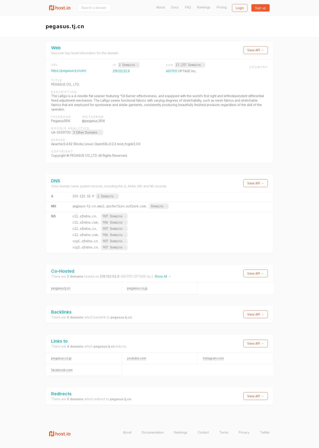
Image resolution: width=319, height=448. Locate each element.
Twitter (265, 432)
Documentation (153, 432)
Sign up (260, 8)
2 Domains (128, 65)
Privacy (244, 432)
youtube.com (136, 358)
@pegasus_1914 (93, 121)
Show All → (163, 276)
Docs (175, 7)
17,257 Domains (190, 65)
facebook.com (62, 370)
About (160, 7)
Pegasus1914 (60, 121)
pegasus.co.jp (137, 288)
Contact (203, 432)
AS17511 (172, 71)
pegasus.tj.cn (60, 288)
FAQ (188, 7)
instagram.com (213, 358)
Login (240, 8)
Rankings (203, 7)
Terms (223, 432)
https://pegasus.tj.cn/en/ (68, 70)
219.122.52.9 (121, 71)
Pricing (222, 7)
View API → (255, 50)
